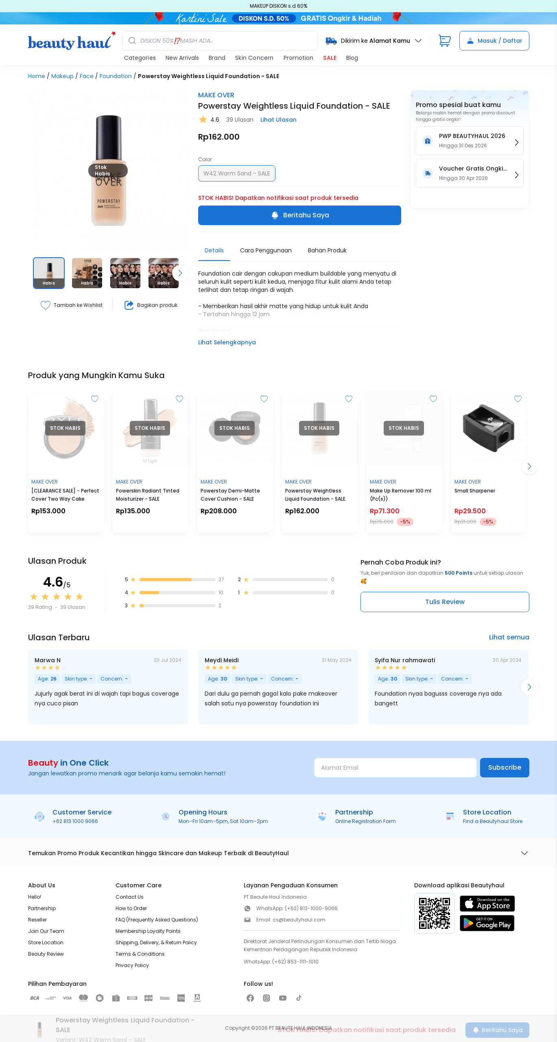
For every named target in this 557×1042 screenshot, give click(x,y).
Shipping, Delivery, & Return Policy (156, 942)
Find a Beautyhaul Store (492, 821)
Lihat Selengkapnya (227, 342)
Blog (352, 58)
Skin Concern (254, 58)
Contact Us (130, 896)
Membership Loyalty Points (148, 931)
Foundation (116, 76)
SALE (329, 58)
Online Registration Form (365, 821)
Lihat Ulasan (278, 120)
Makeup (62, 76)
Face (87, 76)
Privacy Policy (132, 965)
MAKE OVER (216, 95)
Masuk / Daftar (494, 41)
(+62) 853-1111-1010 (295, 961)
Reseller (37, 919)
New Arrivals (182, 58)
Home (36, 76)
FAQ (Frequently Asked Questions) (157, 919)
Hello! (34, 896)
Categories (140, 58)
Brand (217, 58)
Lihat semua (509, 637)
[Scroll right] (180, 273)
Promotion (298, 58)
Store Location (45, 942)
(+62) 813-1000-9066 (311, 908)
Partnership (42, 908)
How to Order (131, 908)
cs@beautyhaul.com (299, 919)
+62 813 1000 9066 (75, 821)
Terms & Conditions (140, 953)
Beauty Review (46, 953)
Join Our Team (46, 931)
